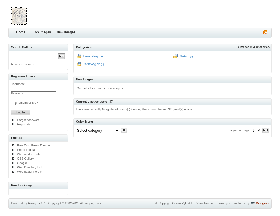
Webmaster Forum (29, 171)
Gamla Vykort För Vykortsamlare (193, 203)
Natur (184, 56)
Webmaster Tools (28, 154)
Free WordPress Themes (34, 145)
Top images (42, 32)
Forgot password (28, 120)
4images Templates (232, 203)
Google (22, 163)
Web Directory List (29, 167)
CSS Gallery (25, 158)
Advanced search (22, 64)
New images (66, 32)
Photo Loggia (26, 149)
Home (20, 32)
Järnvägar (91, 64)
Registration (25, 124)
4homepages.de (91, 203)
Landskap (91, 56)
